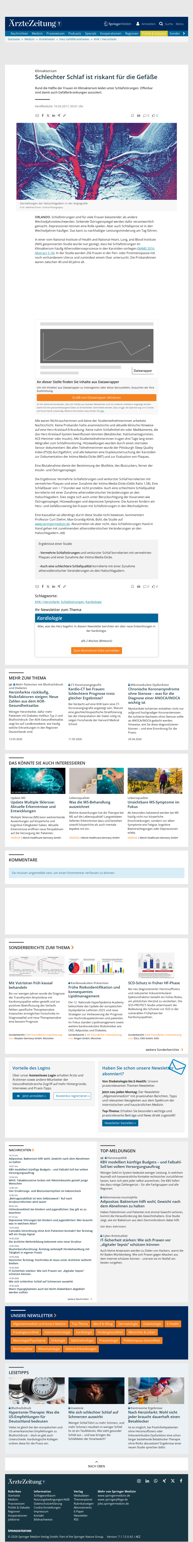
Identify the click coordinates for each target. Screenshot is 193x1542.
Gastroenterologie (57, 1332)
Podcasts (74, 34)
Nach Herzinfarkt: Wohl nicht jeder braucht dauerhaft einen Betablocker (154, 1417)
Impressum (41, 1512)
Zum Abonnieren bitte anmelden (97, 651)
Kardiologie (94, 602)
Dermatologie (128, 1324)
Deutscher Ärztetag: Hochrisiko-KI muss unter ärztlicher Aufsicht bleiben (50, 1262)
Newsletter (81, 1516)
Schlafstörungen (72, 602)
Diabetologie (152, 1324)
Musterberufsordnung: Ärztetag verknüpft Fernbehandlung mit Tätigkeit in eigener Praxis (49, 1251)
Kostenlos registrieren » (73, 1096)
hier (102, 411)
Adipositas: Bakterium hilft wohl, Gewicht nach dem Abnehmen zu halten (49, 1160)
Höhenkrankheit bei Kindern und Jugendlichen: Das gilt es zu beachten (48, 1211)
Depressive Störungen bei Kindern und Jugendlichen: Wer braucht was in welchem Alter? (51, 1222)
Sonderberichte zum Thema (39, 947)
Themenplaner (83, 1500)
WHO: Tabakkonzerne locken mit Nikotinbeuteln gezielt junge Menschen (48, 1182)
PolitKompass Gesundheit (141, 1341)
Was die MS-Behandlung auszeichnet (89, 804)
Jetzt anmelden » (31, 1096)
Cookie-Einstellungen (47, 1508)
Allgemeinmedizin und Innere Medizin (39, 1324)
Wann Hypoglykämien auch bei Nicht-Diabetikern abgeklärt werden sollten (47, 1291)
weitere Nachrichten (80, 1299)
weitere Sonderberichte (165, 1050)
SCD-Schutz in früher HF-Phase (154, 983)
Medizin (37, 34)
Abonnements (83, 1508)
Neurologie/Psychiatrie (29, 1341)
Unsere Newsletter (32, 1316)
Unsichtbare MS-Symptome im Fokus (153, 804)
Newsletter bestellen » (120, 1123)
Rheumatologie (49, 1349)
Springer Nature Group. (89, 1537)
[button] (179, 24)
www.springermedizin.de (52, 524)
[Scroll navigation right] (184, 33)
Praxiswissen (56, 34)
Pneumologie (108, 1341)
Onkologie (58, 1341)
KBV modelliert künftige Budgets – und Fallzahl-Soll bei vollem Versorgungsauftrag (48, 1171)
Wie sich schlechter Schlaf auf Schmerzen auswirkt (41, 1282)
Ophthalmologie (82, 1341)
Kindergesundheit (110, 1332)
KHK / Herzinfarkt (47, 602)
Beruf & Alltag (103, 1324)
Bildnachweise (43, 1520)
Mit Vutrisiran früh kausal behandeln (31, 985)
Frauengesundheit (26, 1332)
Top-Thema (80, 1324)
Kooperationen (110, 34)
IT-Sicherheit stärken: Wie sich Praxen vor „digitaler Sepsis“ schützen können (46, 1272)
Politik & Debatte (154, 34)
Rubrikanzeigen (84, 1504)
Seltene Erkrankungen (80, 1349)
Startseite (14, 1496)
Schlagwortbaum (44, 1496)
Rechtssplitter (23, 1349)
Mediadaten (81, 1496)
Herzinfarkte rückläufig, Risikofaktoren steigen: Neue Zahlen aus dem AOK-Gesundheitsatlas (33, 699)
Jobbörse (13, 1520)
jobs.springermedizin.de (113, 1504)
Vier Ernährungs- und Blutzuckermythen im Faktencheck (45, 1191)
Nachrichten (19, 34)
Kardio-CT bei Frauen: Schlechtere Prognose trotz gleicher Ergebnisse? (91, 694)
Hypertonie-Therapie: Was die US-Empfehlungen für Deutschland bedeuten (34, 1417)
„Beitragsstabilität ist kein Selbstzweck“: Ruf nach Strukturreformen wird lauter (40, 1200)
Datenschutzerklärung (48, 1504)
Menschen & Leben (142, 1332)
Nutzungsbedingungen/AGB (52, 1500)
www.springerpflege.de (113, 1500)
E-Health (173, 1324)
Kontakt (39, 1516)
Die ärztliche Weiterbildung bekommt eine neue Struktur (45, 1242)
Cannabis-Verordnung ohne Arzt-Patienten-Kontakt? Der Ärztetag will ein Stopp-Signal (51, 1232)
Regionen (131, 34)
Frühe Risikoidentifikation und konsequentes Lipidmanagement (94, 992)
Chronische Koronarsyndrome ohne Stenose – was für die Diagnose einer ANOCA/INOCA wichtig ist (154, 696)
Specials (90, 34)
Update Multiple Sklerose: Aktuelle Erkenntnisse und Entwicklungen (33, 807)
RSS (76, 1520)
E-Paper (79, 1512)
